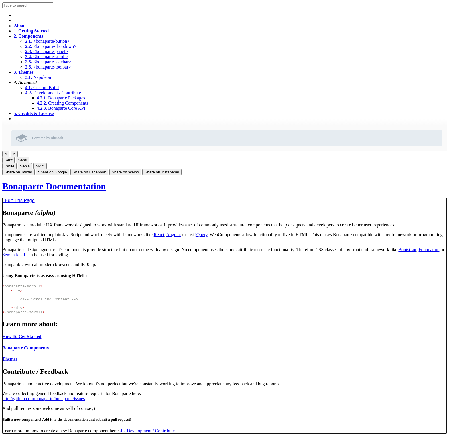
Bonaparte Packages (61, 97)
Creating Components (62, 103)
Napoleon (38, 77)
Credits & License (34, 113)
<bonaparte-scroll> (46, 56)
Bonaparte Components (25, 353)
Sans (22, 160)
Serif (8, 160)
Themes (24, 72)
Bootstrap (407, 249)
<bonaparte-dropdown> (50, 46)
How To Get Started (21, 342)
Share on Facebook (89, 172)
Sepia (25, 166)
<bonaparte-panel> (46, 51)
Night (40, 166)
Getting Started (31, 30)
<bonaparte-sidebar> (48, 61)
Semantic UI (13, 254)
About (20, 25)
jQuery (201, 234)
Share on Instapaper (162, 172)
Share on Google (52, 172)
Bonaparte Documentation (54, 186)
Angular (173, 234)
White (9, 166)
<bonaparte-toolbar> (48, 66)
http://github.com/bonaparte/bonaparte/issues (43, 404)
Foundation (429, 249)
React (159, 234)
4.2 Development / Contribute (147, 436)
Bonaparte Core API (61, 108)
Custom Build (42, 87)
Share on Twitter (18, 172)
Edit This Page (18, 200)
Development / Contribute (53, 92)
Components (28, 36)
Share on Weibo (125, 172)
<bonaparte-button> (47, 41)
